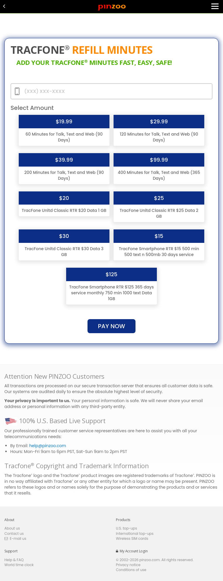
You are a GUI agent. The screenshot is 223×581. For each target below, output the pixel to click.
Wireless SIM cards (132, 538)
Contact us (14, 533)
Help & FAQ (14, 559)
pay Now (111, 326)
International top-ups (135, 533)
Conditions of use (131, 569)
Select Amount (32, 108)
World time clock (19, 564)
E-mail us (15, 538)
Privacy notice (128, 564)
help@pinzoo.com (47, 446)
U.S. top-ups (126, 528)
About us (12, 528)
